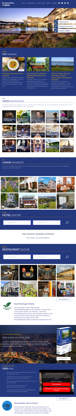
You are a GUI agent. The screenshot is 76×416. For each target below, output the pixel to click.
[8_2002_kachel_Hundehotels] (52, 111)
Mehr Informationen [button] (56, 381)
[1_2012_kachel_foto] (9, 111)
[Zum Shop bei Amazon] (64, 358)
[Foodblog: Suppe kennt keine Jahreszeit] (13, 64)
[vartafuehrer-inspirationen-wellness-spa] (38, 139)
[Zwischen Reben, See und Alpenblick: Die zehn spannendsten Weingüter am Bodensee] (62, 64)
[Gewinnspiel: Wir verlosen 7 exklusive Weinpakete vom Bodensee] (38, 64)
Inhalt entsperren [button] (56, 384)
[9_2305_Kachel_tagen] (38, 125)
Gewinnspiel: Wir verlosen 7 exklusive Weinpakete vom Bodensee (36, 75)
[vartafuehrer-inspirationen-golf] (52, 139)
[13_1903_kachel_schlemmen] (67, 125)
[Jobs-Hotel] (9, 139)
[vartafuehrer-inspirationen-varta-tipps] (67, 111)
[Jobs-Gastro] (23, 139)
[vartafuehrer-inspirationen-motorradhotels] (67, 139)
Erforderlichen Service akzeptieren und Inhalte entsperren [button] (57, 389)
